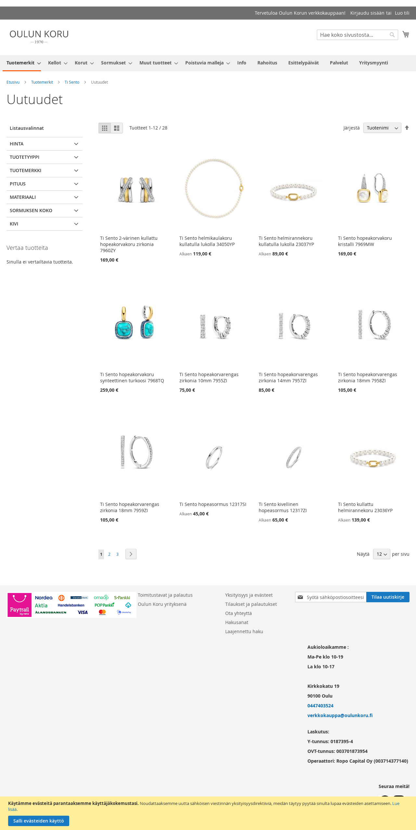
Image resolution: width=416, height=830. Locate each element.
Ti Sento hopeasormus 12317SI (212, 504)
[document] (209, 813)
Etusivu (13, 82)
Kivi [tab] (14, 224)
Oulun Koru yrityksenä (162, 604)
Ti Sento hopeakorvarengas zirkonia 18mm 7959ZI (129, 507)
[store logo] (39, 37)
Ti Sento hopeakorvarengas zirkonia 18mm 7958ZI (367, 377)
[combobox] (357, 35)
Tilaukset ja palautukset (251, 604)
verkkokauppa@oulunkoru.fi (340, 715)
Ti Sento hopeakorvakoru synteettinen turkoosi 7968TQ (132, 377)
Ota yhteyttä (238, 613)
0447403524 (320, 705)
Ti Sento (72, 82)
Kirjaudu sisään (367, 13)
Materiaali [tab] (23, 197)
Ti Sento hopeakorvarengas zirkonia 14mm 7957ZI (288, 377)
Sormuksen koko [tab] (31, 210)
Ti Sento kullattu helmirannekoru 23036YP (365, 507)
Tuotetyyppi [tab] (24, 157)
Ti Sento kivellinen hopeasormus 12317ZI (283, 507)
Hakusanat (236, 622)
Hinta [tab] (16, 144)
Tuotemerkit (42, 82)
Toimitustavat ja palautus (165, 595)
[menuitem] (22, 63)
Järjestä (352, 128)
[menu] (208, 63)
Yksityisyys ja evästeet (249, 595)
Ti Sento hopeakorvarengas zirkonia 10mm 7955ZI (209, 377)
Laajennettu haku (244, 631)
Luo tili (402, 13)
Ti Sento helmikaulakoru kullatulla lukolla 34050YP (207, 241)
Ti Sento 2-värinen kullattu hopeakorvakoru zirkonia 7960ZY (129, 244)
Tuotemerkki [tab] (25, 170)
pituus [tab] (18, 184)
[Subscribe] (388, 597)
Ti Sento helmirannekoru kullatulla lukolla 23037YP (286, 241)
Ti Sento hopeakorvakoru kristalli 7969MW (365, 241)
